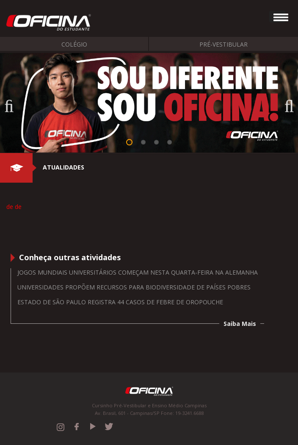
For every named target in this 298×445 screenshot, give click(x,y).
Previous (12, 103)
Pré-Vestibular (223, 44)
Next (285, 103)
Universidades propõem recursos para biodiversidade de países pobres (134, 287)
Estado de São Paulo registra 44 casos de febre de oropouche (120, 302)
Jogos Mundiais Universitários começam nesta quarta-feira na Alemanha (137, 272)
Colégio (74, 44)
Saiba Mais (240, 324)
